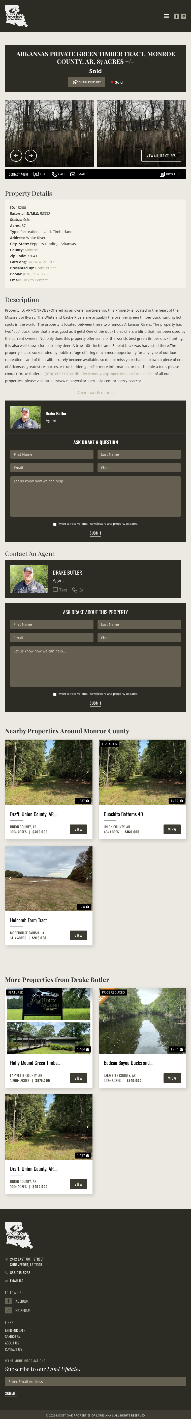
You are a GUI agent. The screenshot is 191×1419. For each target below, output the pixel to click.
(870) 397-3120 (35, 274)
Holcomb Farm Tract (28, 920)
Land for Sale (15, 1330)
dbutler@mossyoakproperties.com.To (106, 373)
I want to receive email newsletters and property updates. (98, 523)
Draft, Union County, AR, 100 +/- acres (32, 814)
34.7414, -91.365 (41, 261)
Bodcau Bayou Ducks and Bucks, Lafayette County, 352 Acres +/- (127, 1062)
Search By (13, 1336)
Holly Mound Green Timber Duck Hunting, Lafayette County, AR (34, 1062)
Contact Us (13, 1349)
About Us (12, 1342)
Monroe (31, 249)
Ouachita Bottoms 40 (123, 814)
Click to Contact (35, 280)
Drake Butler (45, 268)
